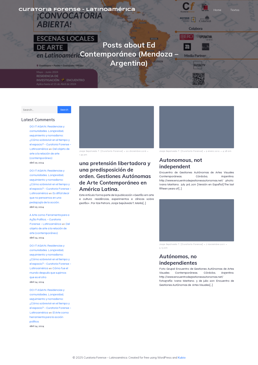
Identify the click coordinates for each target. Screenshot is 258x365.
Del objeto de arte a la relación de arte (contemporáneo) (50, 153)
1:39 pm (83, 154)
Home (217, 10)
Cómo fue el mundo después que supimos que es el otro (49, 272)
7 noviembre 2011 (215, 244)
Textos (234, 10)
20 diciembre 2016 (136, 151)
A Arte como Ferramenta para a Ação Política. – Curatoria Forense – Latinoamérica (49, 219)
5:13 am (163, 248)
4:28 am (227, 151)
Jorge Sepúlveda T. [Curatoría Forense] (101, 151)
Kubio (182, 357)
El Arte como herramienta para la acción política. (49, 317)
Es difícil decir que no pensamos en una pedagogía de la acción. (49, 197)
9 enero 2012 (213, 151)
